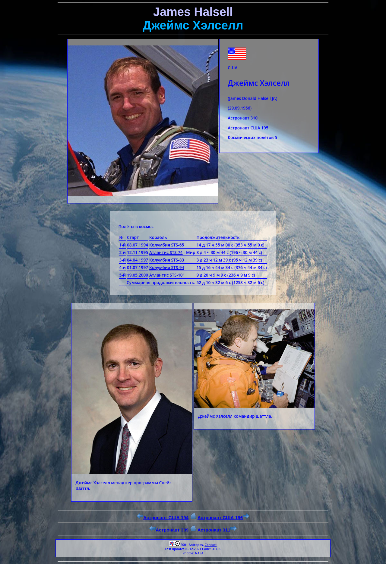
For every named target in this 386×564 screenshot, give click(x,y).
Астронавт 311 (217, 529)
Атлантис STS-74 (166, 252)
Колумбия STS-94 (166, 267)
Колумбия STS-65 (166, 245)
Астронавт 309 (168, 529)
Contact (210, 545)
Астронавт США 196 (223, 517)
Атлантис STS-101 (167, 275)
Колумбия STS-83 (166, 260)
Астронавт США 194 (162, 517)
